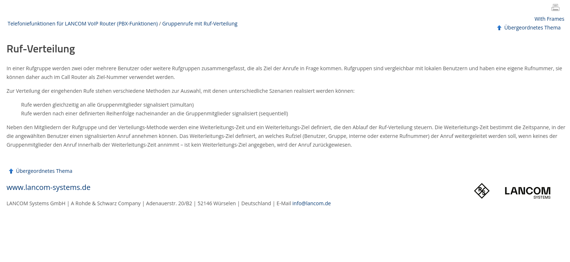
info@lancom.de (311, 203)
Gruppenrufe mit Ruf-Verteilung (199, 23)
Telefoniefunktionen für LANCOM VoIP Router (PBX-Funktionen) (83, 23)
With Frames (550, 18)
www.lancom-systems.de (49, 187)
